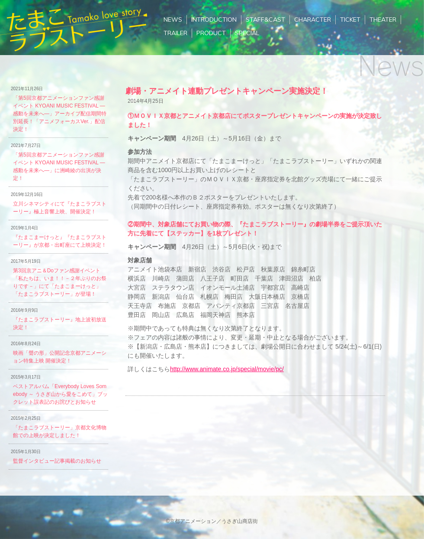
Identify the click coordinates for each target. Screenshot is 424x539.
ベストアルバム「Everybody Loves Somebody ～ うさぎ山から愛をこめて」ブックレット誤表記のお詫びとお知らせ (60, 394)
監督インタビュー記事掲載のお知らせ (57, 461)
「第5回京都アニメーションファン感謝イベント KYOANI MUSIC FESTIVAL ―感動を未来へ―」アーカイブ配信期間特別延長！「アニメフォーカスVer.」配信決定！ (59, 113)
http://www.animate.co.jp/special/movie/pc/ (227, 369)
